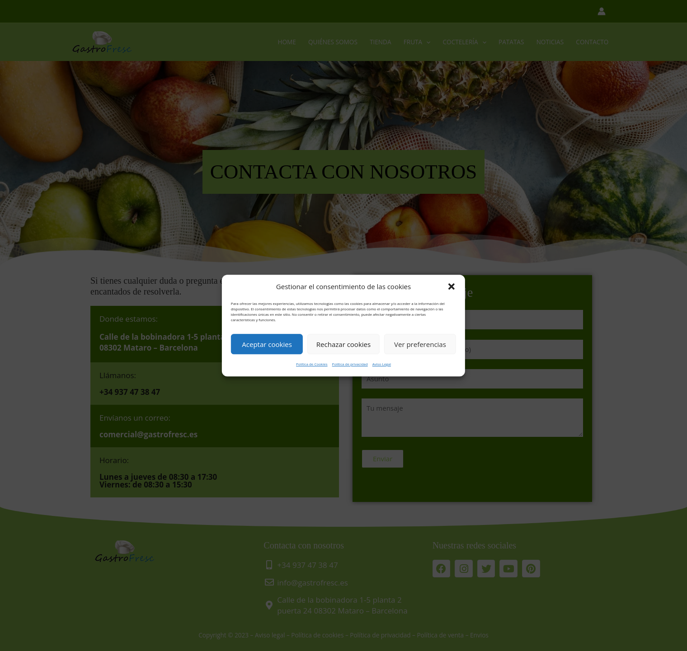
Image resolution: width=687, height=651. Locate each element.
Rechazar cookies (343, 344)
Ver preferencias (420, 344)
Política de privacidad (350, 364)
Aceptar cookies (267, 344)
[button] (451, 286)
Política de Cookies (312, 364)
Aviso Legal (381, 364)
